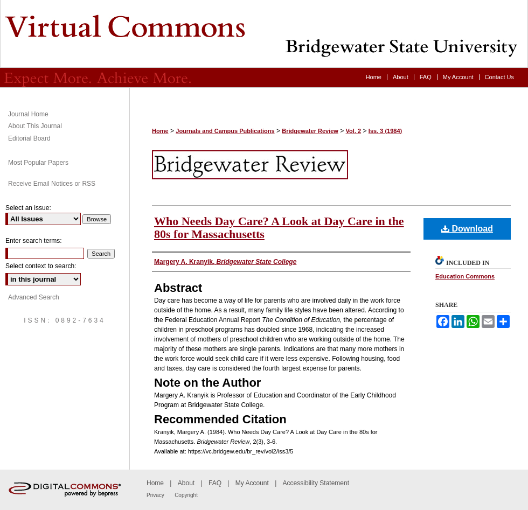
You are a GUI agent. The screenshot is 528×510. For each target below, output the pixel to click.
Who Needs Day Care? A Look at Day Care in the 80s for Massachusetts (279, 227)
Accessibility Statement (316, 483)
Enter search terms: (33, 240)
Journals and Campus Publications (225, 131)
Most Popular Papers (38, 162)
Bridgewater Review (264, 34)
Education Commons (465, 276)
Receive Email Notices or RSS (51, 183)
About (186, 483)
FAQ (215, 483)
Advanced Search (33, 297)
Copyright (186, 495)
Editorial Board (29, 138)
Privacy (155, 495)
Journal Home (28, 114)
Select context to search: (40, 266)
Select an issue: (28, 208)
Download (467, 228)
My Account (252, 483)
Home (160, 131)
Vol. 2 (354, 131)
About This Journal (35, 126)
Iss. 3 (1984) (385, 131)
